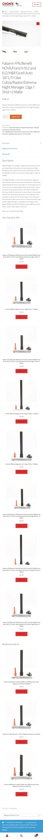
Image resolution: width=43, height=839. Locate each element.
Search (21, 836)
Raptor (20, 133)
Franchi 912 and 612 (27, 131)
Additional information (9, 148)
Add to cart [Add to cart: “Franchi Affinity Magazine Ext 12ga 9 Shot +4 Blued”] (21, 471)
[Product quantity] (5, 116)
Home (6, 11)
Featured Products (14, 127)
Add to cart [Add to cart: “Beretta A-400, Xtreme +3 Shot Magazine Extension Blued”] (21, 742)
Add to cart (16, 116)
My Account (7, 836)
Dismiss (4, 830)
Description (6, 143)
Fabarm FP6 (17, 131)
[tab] (21, 143)
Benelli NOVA (9, 131)
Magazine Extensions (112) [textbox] (21, 815)
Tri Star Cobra (27, 133)
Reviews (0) (5, 154)
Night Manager (13, 133)
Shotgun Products (14, 11)
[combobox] (21, 815)
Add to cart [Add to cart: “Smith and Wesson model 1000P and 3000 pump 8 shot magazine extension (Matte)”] (21, 794)
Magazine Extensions (27, 11)
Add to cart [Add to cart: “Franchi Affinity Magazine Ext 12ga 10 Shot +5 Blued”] (21, 421)
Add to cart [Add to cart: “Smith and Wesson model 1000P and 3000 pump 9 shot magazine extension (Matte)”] (21, 691)
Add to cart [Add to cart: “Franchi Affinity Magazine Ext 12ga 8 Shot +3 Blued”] (21, 317)
